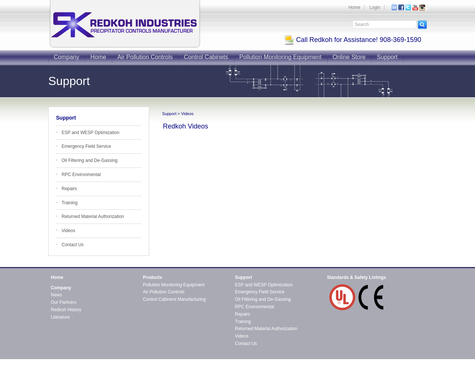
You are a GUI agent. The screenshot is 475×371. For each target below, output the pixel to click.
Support (387, 57)
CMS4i (111, 368)
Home (354, 7)
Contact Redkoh (411, 361)
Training (70, 202)
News (56, 294)
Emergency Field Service (86, 146)
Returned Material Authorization (93, 216)
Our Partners (63, 302)
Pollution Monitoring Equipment (280, 57)
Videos (68, 230)
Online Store (349, 57)
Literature (60, 317)
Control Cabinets (206, 57)
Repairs (69, 188)
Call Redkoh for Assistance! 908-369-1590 (352, 39)
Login (374, 7)
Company (66, 57)
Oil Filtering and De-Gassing (90, 160)
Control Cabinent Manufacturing (174, 299)
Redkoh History (66, 309)
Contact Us (72, 244)
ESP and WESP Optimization (90, 132)
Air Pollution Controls (145, 57)
